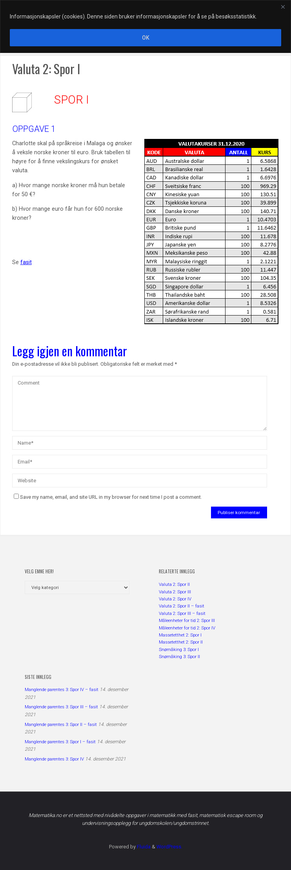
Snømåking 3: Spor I (179, 649)
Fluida (143, 847)
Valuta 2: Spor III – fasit (182, 613)
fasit (26, 262)
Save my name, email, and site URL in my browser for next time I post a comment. (108, 497)
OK (145, 38)
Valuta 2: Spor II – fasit (181, 606)
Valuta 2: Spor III (175, 592)
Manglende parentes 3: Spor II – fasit (61, 724)
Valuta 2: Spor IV (175, 599)
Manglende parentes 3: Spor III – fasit (61, 706)
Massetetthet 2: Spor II (181, 642)
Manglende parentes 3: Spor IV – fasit (61, 689)
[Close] (282, 6)
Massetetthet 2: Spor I (180, 635)
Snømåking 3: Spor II (179, 656)
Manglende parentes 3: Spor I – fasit (60, 741)
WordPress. (169, 847)
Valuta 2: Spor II (174, 584)
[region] (145, 26)
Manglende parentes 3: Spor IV (54, 759)
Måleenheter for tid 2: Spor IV (187, 628)
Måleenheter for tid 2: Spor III (187, 620)
